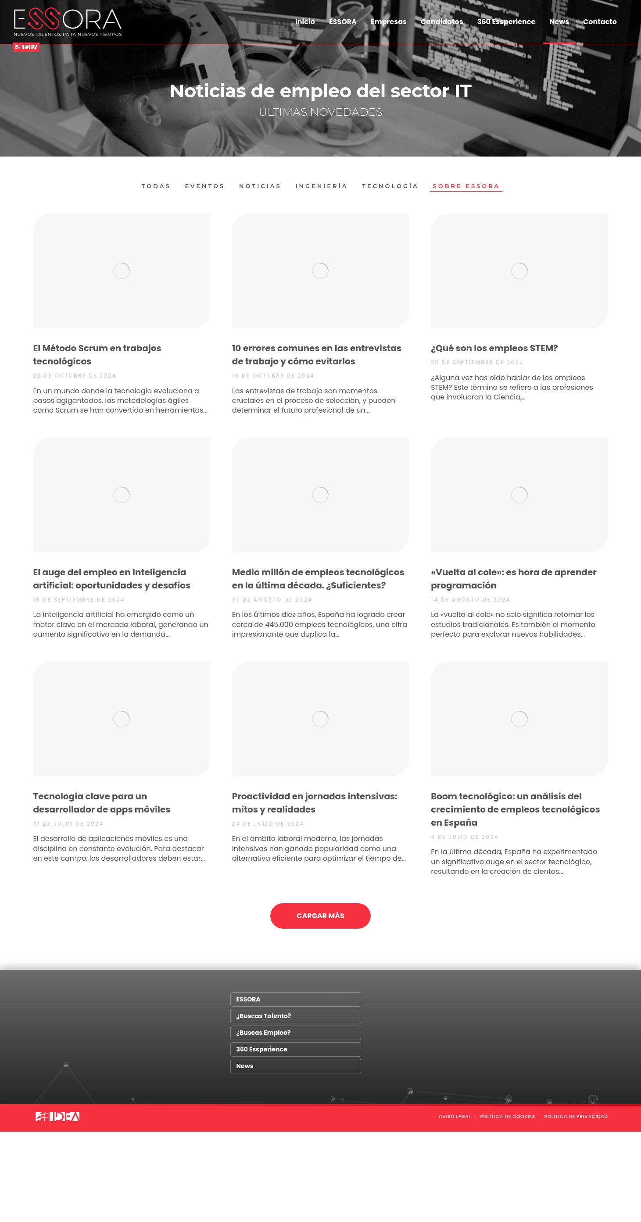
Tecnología (390, 186)
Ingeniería (321, 186)
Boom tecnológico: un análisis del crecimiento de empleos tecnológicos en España (515, 809)
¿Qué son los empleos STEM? (494, 348)
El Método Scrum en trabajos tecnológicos (97, 354)
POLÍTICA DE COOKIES (507, 1116)
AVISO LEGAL (455, 1116)
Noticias (260, 186)
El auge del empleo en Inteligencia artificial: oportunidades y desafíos (112, 578)
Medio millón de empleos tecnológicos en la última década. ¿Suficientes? (318, 578)
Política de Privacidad (576, 1116)
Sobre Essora (467, 186)
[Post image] (121, 271)
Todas (156, 186)
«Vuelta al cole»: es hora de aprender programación (514, 578)
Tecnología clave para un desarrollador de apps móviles (102, 802)
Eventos (205, 186)
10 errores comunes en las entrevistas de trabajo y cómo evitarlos (316, 354)
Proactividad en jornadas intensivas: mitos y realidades (314, 802)
